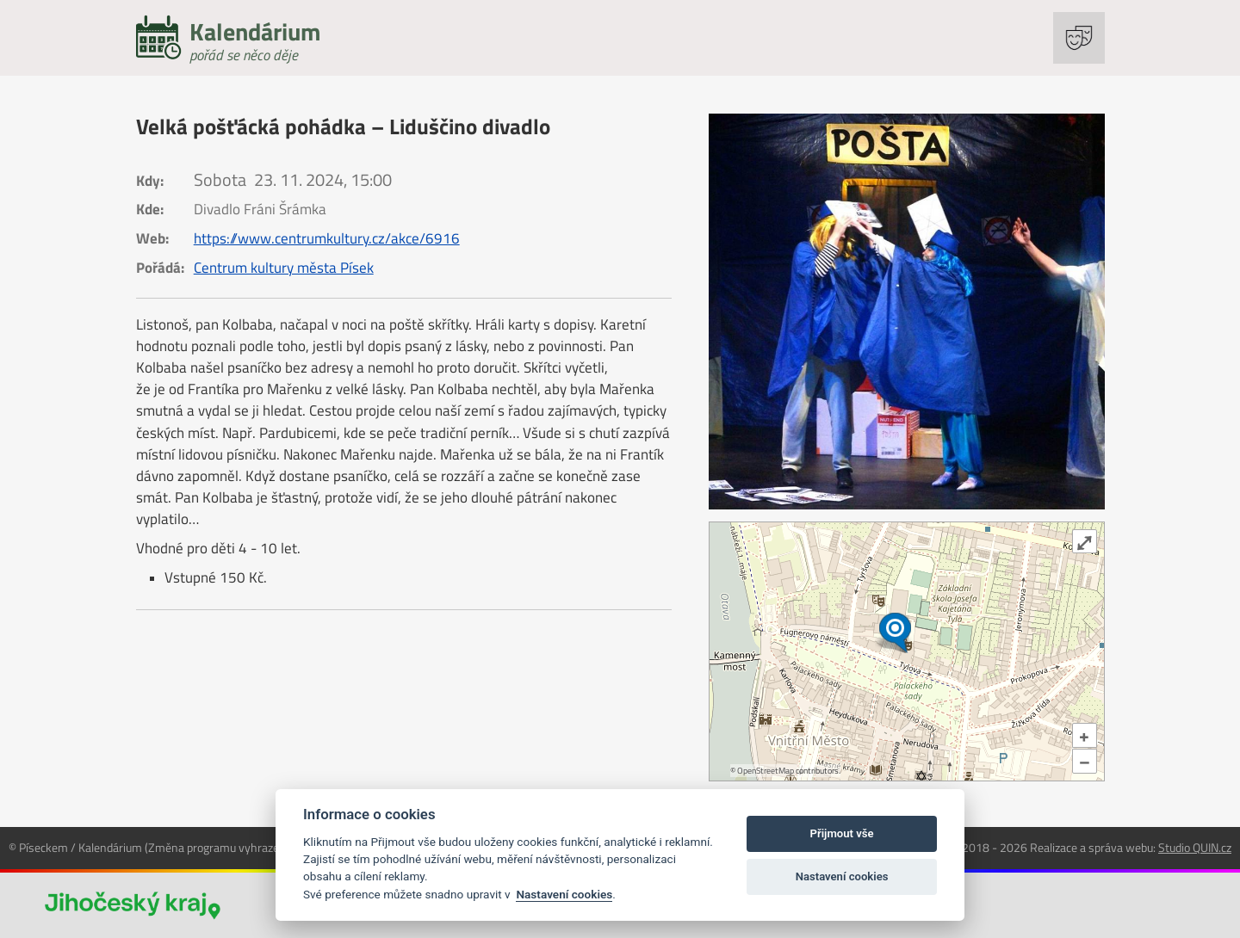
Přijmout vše (842, 833)
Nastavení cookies (564, 894)
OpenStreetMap (765, 770)
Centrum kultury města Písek (284, 267)
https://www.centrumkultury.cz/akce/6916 (327, 238)
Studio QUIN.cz (1194, 847)
